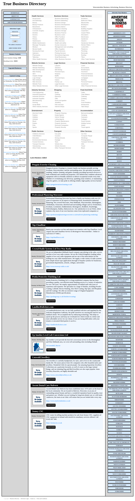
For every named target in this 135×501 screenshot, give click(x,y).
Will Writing (58, 69)
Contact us (32, 498)
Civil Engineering (37, 92)
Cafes (83, 92)
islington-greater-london (119, 267)
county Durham (119, 131)
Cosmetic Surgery (38, 30)
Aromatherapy (37, 20)
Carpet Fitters (85, 33)
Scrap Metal (36, 104)
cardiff (119, 101)
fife (119, 202)
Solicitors (58, 67)
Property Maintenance (62, 121)
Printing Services (60, 53)
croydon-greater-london (119, 138)
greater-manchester (119, 215)
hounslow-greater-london (119, 256)
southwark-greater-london (119, 416)
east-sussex (119, 186)
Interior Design (59, 117)
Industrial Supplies (38, 98)
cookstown (119, 125)
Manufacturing (37, 100)
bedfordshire (119, 60)
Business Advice (60, 27)
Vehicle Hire (59, 144)
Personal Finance (87, 82)
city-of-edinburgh (119, 110)
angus (119, 39)
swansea (119, 439)
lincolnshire (119, 302)
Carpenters (84, 30)
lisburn (119, 305)
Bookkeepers (85, 69)
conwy (119, 121)
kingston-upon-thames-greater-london (119, 280)
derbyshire (119, 148)
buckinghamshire (119, 88)
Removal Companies (61, 125)
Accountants (85, 67)
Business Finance (60, 33)
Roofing (83, 55)
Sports (34, 127)
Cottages (84, 119)
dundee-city (119, 167)
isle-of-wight (119, 264)
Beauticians (36, 27)
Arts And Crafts (37, 113)
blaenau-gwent (119, 72)
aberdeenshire (119, 36)
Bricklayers (84, 24)
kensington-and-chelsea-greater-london (119, 272)
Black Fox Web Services (11, 108)
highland (119, 248)
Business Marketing (61, 20)
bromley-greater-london (119, 85)
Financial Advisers (87, 74)
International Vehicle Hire (11, 152)
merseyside (119, 311)
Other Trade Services (88, 59)
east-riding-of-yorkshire (119, 183)
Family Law (58, 82)
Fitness (34, 39)
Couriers (57, 136)
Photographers (86, 140)
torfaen (119, 445)
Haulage (57, 140)
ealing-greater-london (119, 170)
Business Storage (60, 30)
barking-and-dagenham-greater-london (119, 52)
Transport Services (38, 144)
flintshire (119, 205)
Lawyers (57, 65)
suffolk (119, 426)
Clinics (34, 37)
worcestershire (119, 485)
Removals (84, 53)
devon (119, 155)
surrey (119, 430)
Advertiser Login (25, 498)
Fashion (35, 115)
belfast (119, 63)
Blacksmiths (85, 22)
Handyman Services (87, 43)
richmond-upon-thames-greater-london (119, 389)
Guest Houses (85, 121)
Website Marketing (38, 67)
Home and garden (60, 100)
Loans (83, 65)
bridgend (119, 79)
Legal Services (59, 84)
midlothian (119, 320)
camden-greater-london (119, 98)
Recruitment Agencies (62, 55)
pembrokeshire (119, 368)
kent (119, 276)
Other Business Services (63, 59)
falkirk (119, 196)
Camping (84, 115)
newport (119, 339)
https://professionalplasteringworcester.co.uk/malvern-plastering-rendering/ (72, 215)
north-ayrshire (119, 346)
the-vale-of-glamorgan (119, 442)
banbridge (119, 49)
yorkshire (119, 491)
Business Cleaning (61, 29)
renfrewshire (119, 382)
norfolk (119, 343)
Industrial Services (38, 96)
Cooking (83, 98)
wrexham (119, 488)
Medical (34, 47)
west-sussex (119, 471)
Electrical (58, 96)
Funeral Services (37, 142)
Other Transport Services (63, 148)
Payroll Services (60, 51)
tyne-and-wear (119, 453)
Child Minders (36, 136)
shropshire (119, 400)
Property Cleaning (60, 113)
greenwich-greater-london (119, 218)
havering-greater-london (119, 237)
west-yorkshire (119, 474)
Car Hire (84, 134)
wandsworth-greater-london (119, 457)
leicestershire (119, 290)
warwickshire (119, 461)
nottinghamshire (119, 362)
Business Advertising (61, 18)
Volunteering (36, 146)
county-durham (119, 134)
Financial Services (87, 76)
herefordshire (119, 241)
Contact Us (15, 19)
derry (119, 151)
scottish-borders (119, 396)
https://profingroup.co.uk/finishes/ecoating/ (61, 297)
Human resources (60, 45)
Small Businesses (60, 57)
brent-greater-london (119, 76)
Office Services (60, 41)
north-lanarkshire (119, 349)
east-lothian (119, 180)
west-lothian (119, 464)
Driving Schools (60, 138)
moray (119, 327)
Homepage (15, 13)
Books (57, 92)
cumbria (119, 142)
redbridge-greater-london (119, 378)
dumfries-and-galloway (119, 164)
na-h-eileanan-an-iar (119, 330)
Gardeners (84, 39)
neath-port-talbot (119, 333)
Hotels (83, 125)
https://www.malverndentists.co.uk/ (58, 401)
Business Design (60, 22)
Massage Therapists (38, 45)
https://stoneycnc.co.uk (54, 423)
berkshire (119, 66)
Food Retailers (86, 102)
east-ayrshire (119, 174)
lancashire (119, 287)
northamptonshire (119, 355)
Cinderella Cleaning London (13, 89)
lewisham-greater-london (119, 294)
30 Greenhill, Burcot (53, 346)
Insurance (84, 71)
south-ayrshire (119, 406)
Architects (84, 18)
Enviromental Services (39, 140)
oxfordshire (119, 365)
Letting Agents (59, 119)
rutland (119, 393)
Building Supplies (86, 29)
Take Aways (85, 106)
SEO (33, 74)
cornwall (119, 128)
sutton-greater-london (119, 436)
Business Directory (15, 498)
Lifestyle (35, 119)
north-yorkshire (119, 352)
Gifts (56, 98)
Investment (84, 84)
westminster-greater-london (119, 478)
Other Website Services (40, 86)
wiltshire (119, 482)
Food (83, 100)
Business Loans (60, 35)
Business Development (62, 24)
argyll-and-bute (119, 45)
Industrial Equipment (39, 94)
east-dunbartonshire (119, 177)
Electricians (85, 37)
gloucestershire (119, 211)
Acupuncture (36, 18)
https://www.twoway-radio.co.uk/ (57, 266)
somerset (119, 403)
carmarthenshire (119, 104)
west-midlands (119, 467)
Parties (34, 123)
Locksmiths (84, 47)
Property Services (60, 123)
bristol (119, 82)
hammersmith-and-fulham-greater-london (119, 226)
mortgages (84, 78)
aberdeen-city (119, 33)
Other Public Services (39, 148)
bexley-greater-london (119, 69)
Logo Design (36, 78)
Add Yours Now (15, 48)
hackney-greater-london (119, 223)
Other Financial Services (89, 86)
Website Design (37, 65)
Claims (57, 80)
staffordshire (119, 420)
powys (119, 374)
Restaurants (85, 104)
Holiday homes (86, 123)
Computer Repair (86, 136)
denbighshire (119, 145)
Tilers (83, 57)
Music (34, 121)
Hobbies (35, 117)
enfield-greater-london (119, 189)
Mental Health (36, 49)
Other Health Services (39, 59)
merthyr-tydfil (119, 314)
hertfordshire (119, 245)
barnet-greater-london (119, 57)
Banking (83, 80)
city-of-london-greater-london (119, 114)
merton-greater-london (119, 317)
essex (119, 192)
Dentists (35, 33)
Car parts (58, 134)
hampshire (119, 230)
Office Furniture (60, 37)
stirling (119, 423)
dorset (119, 158)
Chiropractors (36, 29)
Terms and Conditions (42, 498)
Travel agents (85, 127)
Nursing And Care (38, 51)
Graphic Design (37, 76)
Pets (33, 125)
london (119, 308)
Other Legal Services (61, 86)
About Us (15, 16)
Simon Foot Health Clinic (11, 158)
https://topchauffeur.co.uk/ (55, 237)
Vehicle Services (60, 146)
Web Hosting (36, 71)
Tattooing (35, 57)
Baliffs (57, 76)
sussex (119, 433)
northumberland (119, 358)
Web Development (38, 69)
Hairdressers (36, 41)
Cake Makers (85, 94)
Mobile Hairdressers (38, 43)
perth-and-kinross (119, 371)
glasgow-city (119, 208)
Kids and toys (59, 104)
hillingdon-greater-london (119, 252)
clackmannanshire (119, 118)
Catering (84, 96)
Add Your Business (15, 22)
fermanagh (119, 199)
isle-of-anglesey (119, 260)
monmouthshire (119, 324)
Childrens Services (38, 134)
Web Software (37, 80)
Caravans (84, 117)
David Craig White (9, 79)
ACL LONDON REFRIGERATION (15, 120)
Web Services (36, 82)
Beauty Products (37, 24)
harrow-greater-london (119, 234)
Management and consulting (64, 47)
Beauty (34, 22)
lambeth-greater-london (119, 284)
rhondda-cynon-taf (119, 385)
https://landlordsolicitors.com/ (56, 325)
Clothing (57, 94)
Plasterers (84, 49)
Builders (83, 27)
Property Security (60, 127)
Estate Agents (59, 115)
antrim (119, 42)
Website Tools (36, 84)
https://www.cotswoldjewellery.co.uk (59, 375)
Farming (35, 102)
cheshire (119, 107)
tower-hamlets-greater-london (119, 449)
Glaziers (83, 41)
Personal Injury (59, 71)
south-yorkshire (119, 412)
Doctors (34, 35)
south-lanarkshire (119, 409)
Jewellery (58, 102)
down (119, 161)
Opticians (35, 53)
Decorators (84, 35)
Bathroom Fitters (86, 20)
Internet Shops (59, 106)
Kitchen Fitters (85, 45)
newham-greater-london (119, 336)
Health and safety (60, 43)
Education (35, 138)
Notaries (57, 74)
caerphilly (119, 91)
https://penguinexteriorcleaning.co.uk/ (59, 184)
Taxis (56, 142)
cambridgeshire (119, 94)
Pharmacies (36, 55)
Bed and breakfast (87, 113)
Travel (83, 146)
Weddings (84, 138)
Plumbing (84, 51)
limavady (119, 298)
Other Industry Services (40, 106)
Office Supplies (60, 39)
